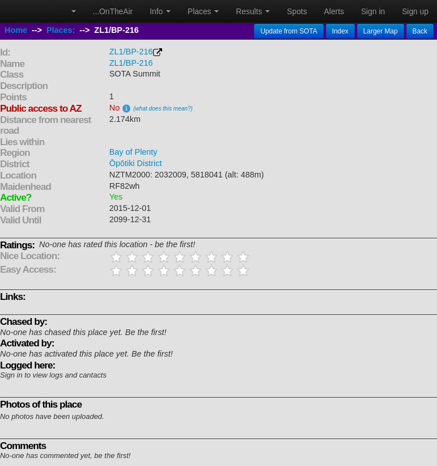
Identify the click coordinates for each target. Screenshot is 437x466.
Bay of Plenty (133, 151)
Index (340, 31)
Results (253, 11)
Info (160, 11)
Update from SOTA (288, 31)
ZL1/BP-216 (131, 51)
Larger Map (380, 31)
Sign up (415, 11)
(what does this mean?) (163, 108)
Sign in (373, 11)
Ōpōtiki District (135, 163)
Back (420, 31)
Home (16, 30)
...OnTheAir (113, 11)
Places (203, 11)
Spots (297, 11)
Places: (60, 30)
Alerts (334, 11)
